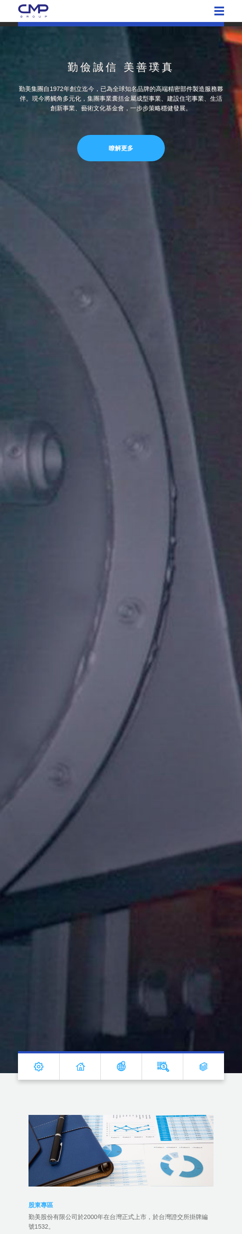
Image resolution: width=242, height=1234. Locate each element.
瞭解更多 (121, 148)
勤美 (33, 11)
